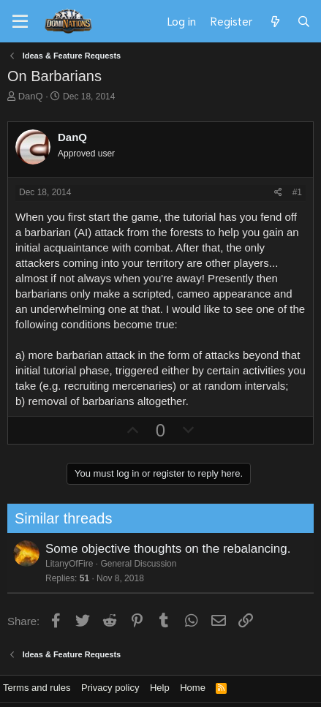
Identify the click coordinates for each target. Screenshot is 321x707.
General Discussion (135, 564)
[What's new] (274, 21)
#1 (297, 192)
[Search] (304, 21)
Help (160, 687)
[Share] (278, 192)
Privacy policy (110, 687)
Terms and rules (36, 687)
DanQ (30, 96)
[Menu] (20, 22)
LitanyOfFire (64, 564)
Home (192, 687)
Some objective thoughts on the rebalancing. (164, 549)
